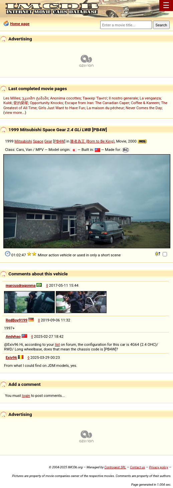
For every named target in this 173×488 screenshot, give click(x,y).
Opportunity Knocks (46, 102)
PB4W (59, 141)
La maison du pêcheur (105, 107)
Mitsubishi (23, 141)
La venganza (150, 98)
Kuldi (7, 102)
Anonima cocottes (65, 98)
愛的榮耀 (20, 102)
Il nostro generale (123, 98)
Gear (48, 141)
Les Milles (11, 98)
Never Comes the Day (144, 107)
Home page (19, 23)
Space (38, 141)
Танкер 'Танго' (94, 98)
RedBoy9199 (16, 320)
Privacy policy (158, 467)
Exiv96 (11, 357)
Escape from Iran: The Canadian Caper (97, 102)
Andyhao (13, 336)
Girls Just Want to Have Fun (61, 107)
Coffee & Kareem (145, 102)
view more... (15, 112)
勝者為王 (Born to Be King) (92, 141)
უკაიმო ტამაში (35, 98)
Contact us (137, 467)
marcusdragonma (20, 285)
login (26, 395)
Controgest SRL (115, 467)
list (57, 344)
